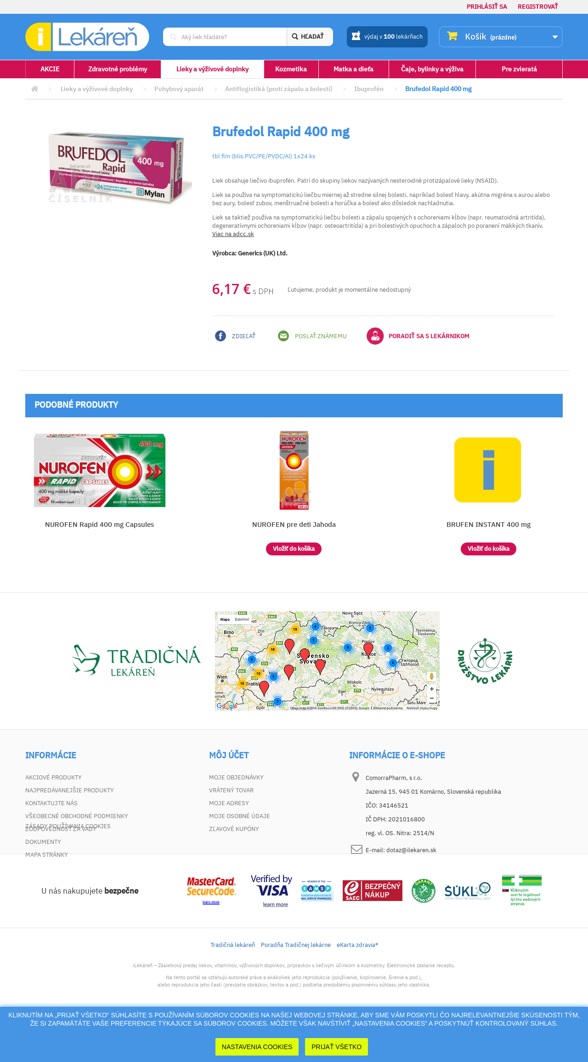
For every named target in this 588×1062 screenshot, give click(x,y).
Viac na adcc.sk (233, 234)
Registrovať (538, 7)
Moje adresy (229, 803)
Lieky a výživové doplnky (212, 69)
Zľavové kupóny (234, 829)
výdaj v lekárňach (387, 37)
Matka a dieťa (353, 69)
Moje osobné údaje (239, 816)
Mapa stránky (46, 855)
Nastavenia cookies (257, 1046)
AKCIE (49, 69)
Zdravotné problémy (117, 69)
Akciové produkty (53, 777)
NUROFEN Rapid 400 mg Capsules (99, 524)
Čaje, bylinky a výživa (432, 69)
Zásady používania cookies (68, 868)
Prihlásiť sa (487, 7)
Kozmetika (291, 69)
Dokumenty (43, 842)
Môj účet (229, 755)
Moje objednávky (236, 777)
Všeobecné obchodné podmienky (76, 816)
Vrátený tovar (231, 790)
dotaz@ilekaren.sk (411, 850)
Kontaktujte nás (51, 803)
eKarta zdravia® (357, 986)
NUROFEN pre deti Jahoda (294, 524)
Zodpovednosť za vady (60, 829)
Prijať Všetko (336, 1046)
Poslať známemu (312, 335)
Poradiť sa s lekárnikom (418, 336)
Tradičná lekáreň (232, 986)
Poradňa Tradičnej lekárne (296, 986)
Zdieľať (235, 335)
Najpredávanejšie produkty (69, 790)
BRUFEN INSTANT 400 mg (489, 524)
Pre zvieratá (519, 69)
